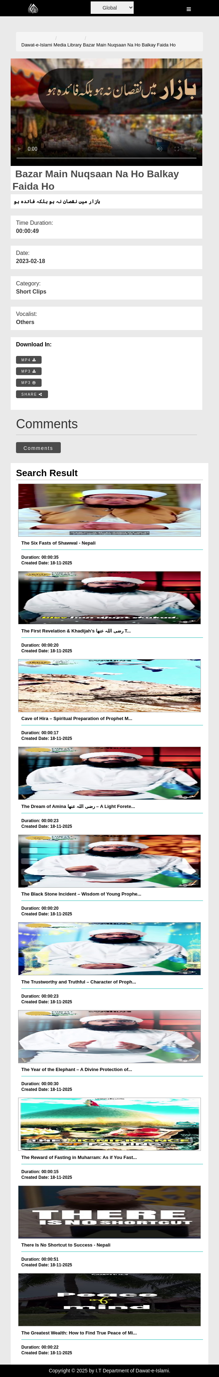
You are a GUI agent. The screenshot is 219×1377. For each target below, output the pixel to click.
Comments (38, 448)
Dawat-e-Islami (36, 45)
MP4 (28, 360)
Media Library (68, 45)
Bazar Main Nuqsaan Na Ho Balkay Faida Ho (129, 45)
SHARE (32, 394)
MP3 (28, 371)
